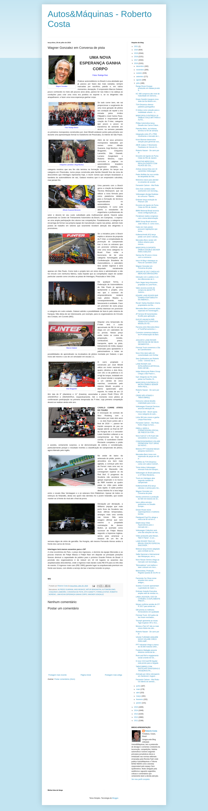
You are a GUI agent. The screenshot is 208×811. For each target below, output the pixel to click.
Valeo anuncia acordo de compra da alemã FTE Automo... (145, 290)
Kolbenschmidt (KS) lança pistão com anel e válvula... (147, 236)
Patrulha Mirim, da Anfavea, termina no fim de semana (147, 130)
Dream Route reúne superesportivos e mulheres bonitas (147, 512)
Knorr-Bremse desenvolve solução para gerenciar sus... (148, 141)
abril (138, 693)
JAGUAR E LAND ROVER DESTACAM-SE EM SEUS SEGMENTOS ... (147, 342)
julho (138, 83)
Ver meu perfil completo (140, 779)
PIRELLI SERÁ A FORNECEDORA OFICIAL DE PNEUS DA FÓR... (147, 430)
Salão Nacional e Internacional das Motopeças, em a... (147, 555)
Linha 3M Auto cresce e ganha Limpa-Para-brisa (147, 418)
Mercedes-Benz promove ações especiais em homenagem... (148, 310)
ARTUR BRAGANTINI (93, 589)
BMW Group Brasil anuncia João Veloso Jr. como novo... (148, 223)
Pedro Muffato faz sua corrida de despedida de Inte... (147, 176)
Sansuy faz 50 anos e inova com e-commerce (146, 256)
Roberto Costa (151, 731)
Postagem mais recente (57, 675)
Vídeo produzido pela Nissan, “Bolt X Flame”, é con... (147, 537)
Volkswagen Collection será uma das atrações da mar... (147, 531)
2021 (136, 46)
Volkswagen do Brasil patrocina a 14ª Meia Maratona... (148, 474)
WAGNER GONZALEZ (96, 594)
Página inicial (86, 675)
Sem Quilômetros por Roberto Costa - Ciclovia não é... (147, 360)
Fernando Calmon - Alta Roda (147, 185)
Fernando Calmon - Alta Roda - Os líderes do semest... (148, 681)
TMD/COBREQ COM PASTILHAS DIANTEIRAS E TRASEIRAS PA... (148, 669)
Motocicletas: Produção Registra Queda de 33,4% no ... (148, 573)
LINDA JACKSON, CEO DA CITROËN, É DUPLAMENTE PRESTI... (148, 599)
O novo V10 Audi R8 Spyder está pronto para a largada (147, 662)
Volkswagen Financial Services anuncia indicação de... (148, 408)
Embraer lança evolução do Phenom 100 (146, 201)
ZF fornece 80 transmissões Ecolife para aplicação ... (146, 315)
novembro (140, 70)
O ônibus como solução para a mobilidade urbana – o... (147, 111)
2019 (136, 53)
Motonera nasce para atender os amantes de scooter (147, 181)
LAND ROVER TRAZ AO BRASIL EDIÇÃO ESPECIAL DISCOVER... (148, 543)
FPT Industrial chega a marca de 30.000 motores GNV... (147, 646)
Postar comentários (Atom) (64, 679)
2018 (136, 57)
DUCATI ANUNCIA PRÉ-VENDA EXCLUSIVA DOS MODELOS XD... (147, 322)
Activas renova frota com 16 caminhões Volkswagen (146, 170)
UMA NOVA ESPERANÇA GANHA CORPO (72, 594)
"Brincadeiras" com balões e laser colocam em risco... (146, 566)
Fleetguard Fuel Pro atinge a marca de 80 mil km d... (147, 518)
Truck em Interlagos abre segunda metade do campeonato (145, 480)
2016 (136, 63)
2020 (136, 50)
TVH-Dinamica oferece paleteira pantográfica (145, 106)
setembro (140, 77)
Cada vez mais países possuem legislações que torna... (146, 229)
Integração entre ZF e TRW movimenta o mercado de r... (148, 135)
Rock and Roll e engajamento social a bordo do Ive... (147, 657)
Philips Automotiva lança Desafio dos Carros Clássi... (147, 124)
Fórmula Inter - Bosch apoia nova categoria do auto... (146, 413)
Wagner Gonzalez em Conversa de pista (144, 267)
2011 (136, 721)
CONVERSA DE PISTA (75, 592)
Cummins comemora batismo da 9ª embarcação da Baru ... (147, 335)
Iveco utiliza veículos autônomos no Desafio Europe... (145, 504)
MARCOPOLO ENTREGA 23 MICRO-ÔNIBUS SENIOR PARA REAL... (147, 384)
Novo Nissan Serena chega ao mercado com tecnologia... (147, 561)
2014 (136, 710)
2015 (136, 707)
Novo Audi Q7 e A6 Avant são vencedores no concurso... (147, 437)
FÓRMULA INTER (102, 592)
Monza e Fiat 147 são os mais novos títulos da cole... (147, 627)
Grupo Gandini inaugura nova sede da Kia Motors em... (147, 100)
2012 (136, 717)
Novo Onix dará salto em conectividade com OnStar (147, 354)
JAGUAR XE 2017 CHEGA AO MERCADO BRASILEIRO (147, 273)
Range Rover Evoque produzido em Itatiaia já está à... (148, 88)
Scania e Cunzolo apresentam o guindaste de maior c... (147, 587)
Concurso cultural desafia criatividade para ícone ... (146, 402)
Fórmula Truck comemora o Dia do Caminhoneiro (148, 349)
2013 (136, 714)
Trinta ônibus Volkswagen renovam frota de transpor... (147, 468)
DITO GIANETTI (89, 592)
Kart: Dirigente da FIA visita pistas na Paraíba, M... (146, 378)
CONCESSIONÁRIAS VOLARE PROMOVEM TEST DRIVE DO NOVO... (148, 443)
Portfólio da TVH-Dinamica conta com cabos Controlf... (147, 463)
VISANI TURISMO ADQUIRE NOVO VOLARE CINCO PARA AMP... (147, 639)
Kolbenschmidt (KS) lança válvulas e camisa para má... (148, 487)
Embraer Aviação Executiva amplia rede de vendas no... (147, 592)
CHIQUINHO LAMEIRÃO (57, 592)
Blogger (115, 798)
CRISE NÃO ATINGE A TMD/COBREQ (144, 397)
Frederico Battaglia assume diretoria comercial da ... (146, 651)
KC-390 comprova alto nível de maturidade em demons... (148, 95)
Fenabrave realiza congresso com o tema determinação (147, 217)
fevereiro (139, 699)
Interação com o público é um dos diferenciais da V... (147, 278)
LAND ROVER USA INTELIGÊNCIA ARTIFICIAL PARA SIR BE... (147, 366)
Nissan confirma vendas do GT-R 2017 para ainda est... (148, 605)
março (139, 696)
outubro (139, 73)
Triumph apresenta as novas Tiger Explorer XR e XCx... (147, 622)
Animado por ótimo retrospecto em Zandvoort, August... (147, 675)
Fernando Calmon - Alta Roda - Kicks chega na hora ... (148, 424)
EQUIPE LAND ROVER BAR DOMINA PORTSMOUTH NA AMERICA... (147, 298)
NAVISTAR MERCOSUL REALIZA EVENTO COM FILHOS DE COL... (146, 163)
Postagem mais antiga (113, 675)
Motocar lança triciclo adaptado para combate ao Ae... (148, 550)
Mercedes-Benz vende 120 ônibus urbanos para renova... (146, 242)
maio (138, 689)
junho (138, 686)
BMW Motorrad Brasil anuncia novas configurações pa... (147, 212)
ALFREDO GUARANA (65, 589)
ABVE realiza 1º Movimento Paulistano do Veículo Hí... (147, 146)
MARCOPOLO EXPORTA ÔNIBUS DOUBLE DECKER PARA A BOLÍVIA (148, 250)
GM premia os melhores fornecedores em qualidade (147, 611)
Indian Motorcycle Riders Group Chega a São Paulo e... (148, 372)
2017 (136, 60)
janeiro (139, 703)
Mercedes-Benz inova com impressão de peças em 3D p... (147, 456)
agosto (139, 80)
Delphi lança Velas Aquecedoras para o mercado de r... (145, 525)
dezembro (140, 66)
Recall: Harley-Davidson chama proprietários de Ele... (148, 304)
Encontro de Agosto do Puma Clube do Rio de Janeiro (147, 157)
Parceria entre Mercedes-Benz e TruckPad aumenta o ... (147, 328)
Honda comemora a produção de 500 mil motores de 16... (147, 498)
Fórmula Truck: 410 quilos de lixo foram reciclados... (147, 616)
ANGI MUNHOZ (79, 589)
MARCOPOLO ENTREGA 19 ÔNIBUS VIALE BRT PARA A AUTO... (148, 118)
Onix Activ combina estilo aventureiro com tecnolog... (147, 190)
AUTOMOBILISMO (108, 589)
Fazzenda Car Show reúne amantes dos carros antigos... (146, 580)
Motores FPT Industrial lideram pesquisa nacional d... (147, 450)
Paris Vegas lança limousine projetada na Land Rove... (147, 283)
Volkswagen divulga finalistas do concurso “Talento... (147, 195)
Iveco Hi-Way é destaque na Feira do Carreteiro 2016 (146, 262)
